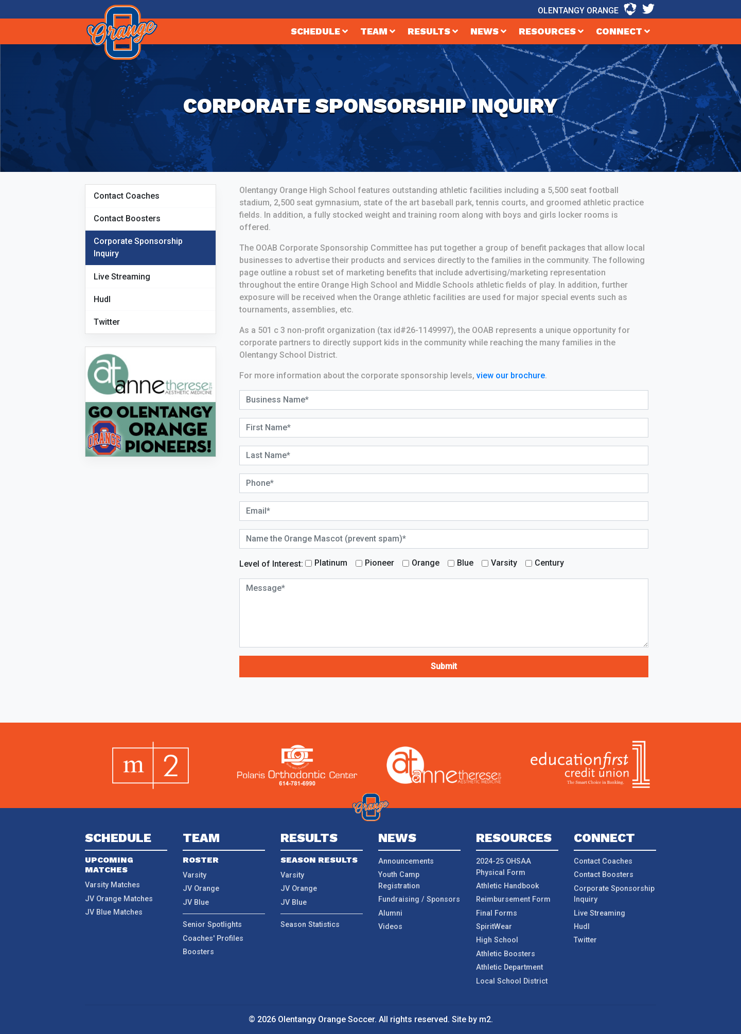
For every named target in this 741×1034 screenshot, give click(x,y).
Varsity (504, 563)
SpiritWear (494, 926)
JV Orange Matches (119, 899)
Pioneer (379, 563)
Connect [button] (623, 31)
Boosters (198, 952)
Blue (465, 563)
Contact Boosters (127, 218)
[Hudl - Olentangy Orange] (630, 9)
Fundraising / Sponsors (419, 899)
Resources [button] (551, 31)
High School (497, 940)
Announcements (406, 861)
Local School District (512, 981)
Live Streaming (122, 277)
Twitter (107, 322)
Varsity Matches (112, 885)
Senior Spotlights (212, 924)
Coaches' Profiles (213, 938)
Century (549, 563)
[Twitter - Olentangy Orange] (648, 9)
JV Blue (196, 902)
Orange (425, 563)
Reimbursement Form (513, 899)
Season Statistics (310, 924)
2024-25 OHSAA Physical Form (503, 867)
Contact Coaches (127, 196)
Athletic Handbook (507, 886)
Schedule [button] (319, 31)
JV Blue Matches (114, 912)
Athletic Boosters (505, 954)
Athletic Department (509, 967)
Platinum (330, 563)
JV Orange (201, 888)
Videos (390, 926)
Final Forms (496, 913)
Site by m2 (471, 1019)
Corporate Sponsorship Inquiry (138, 247)
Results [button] (433, 31)
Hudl (102, 299)
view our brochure (511, 375)
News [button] (488, 31)
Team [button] (377, 31)
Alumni (390, 913)
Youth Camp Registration (399, 880)
